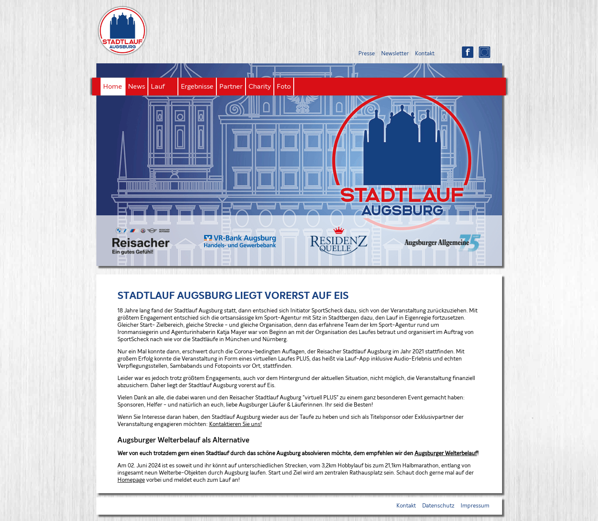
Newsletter (395, 54)
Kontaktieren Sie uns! (235, 424)
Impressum (475, 506)
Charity (259, 86)
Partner (231, 86)
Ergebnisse (197, 86)
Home (112, 86)
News (136, 86)
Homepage (131, 480)
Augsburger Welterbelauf (446, 453)
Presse (366, 54)
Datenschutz (438, 506)
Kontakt (424, 54)
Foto (284, 86)
